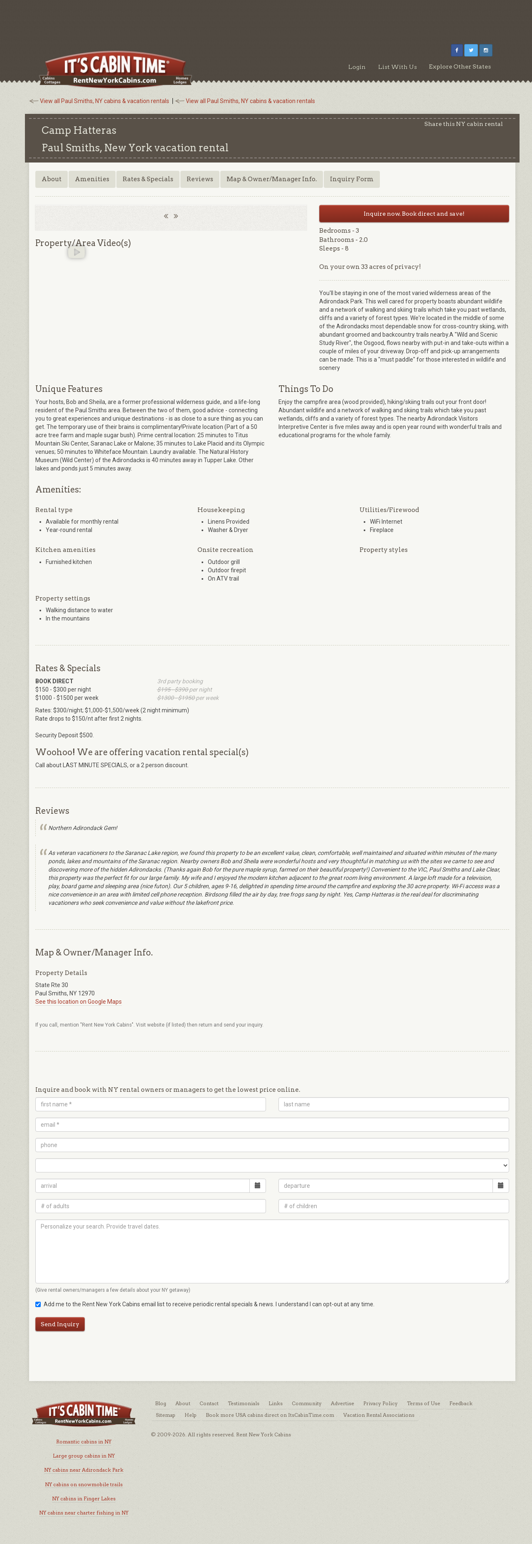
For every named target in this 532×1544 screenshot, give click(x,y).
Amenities (92, 179)
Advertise (342, 1403)
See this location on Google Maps (78, 1001)
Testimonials (243, 1403)
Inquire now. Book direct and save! (414, 213)
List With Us (397, 67)
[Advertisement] (266, 18)
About (52, 179)
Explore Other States (460, 66)
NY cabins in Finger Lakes (84, 1498)
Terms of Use (423, 1403)
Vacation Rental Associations (378, 1415)
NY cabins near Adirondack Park (83, 1470)
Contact (209, 1403)
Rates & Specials (148, 179)
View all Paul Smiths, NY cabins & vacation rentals (104, 101)
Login (357, 67)
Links (275, 1403)
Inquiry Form (352, 179)
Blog (160, 1403)
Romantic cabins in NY (83, 1441)
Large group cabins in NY (84, 1456)
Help (191, 1415)
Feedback (461, 1403)
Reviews (200, 179)
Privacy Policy (380, 1403)
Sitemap (165, 1415)
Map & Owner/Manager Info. (272, 179)
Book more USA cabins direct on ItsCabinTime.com (270, 1415)
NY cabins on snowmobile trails (84, 1484)
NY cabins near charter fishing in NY (83, 1513)
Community (307, 1403)
